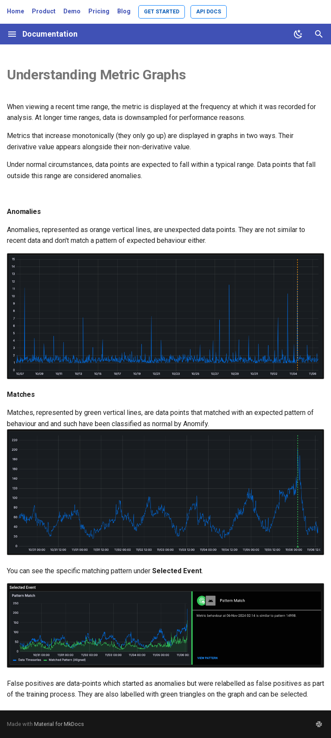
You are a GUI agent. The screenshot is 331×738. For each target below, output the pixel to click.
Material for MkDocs (59, 724)
